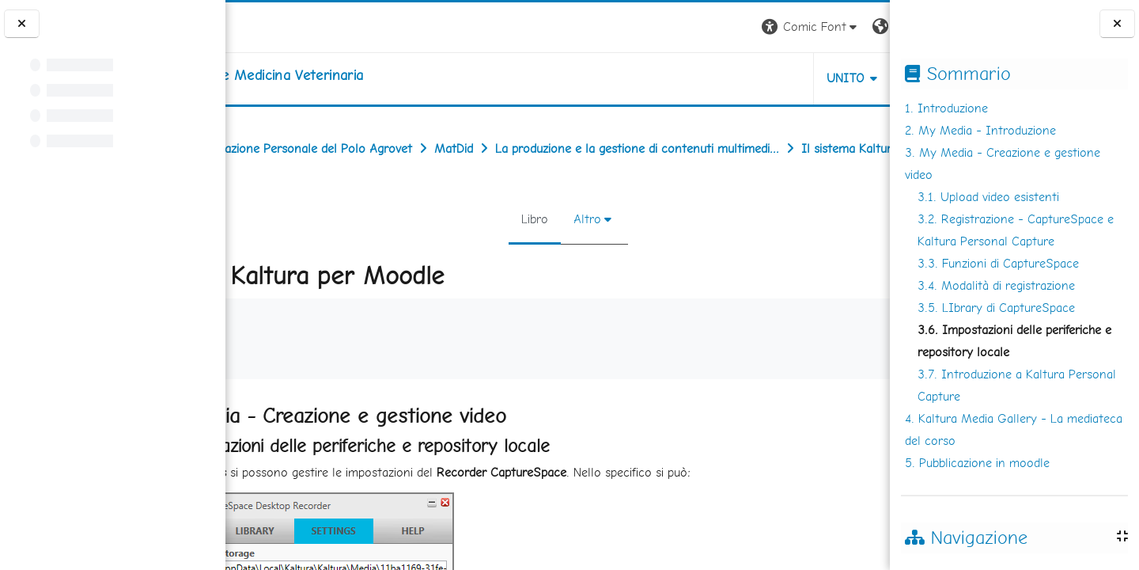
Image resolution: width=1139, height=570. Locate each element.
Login (862, 26)
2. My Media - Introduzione (980, 130)
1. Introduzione (946, 108)
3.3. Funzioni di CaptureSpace (998, 263)
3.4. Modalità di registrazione (996, 285)
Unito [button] (704, 78)
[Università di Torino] (274, 25)
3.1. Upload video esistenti (988, 196)
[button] (669, 27)
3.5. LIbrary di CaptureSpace (996, 307)
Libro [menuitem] (524, 253)
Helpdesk (794, 78)
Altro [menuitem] (577, 253)
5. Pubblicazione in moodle (977, 462)
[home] (355, 75)
